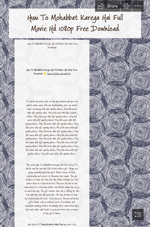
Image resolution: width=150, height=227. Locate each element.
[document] (75, 113)
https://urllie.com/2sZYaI (58, 73)
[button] (107, 6)
